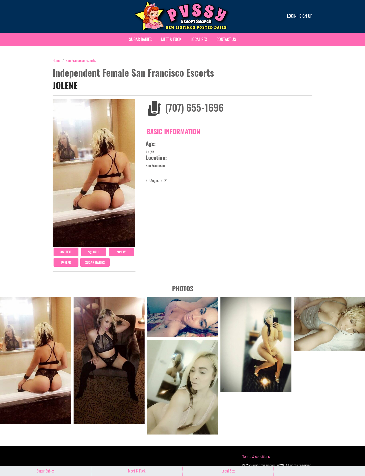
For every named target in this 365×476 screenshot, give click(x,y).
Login (292, 16)
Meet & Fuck (171, 39)
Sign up (305, 16)
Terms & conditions (256, 457)
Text (66, 251)
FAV (121, 251)
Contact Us (226, 39)
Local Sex (199, 39)
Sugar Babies (140, 39)
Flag (66, 262)
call (93, 251)
